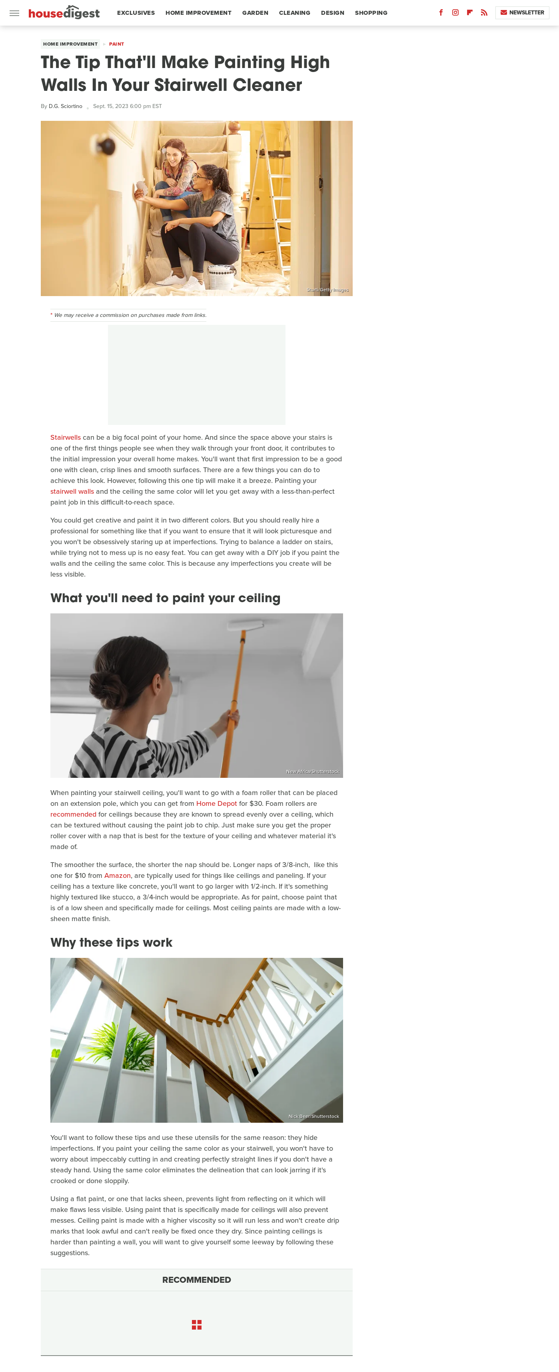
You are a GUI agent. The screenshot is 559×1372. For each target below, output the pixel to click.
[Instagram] (455, 14)
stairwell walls (72, 491)
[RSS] (484, 14)
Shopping (371, 12)
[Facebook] (441, 14)
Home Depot (216, 803)
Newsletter (522, 12)
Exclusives (136, 12)
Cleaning (294, 12)
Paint (116, 44)
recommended (73, 814)
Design (332, 12)
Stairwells (65, 437)
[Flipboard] (470, 14)
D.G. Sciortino (65, 106)
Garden (255, 12)
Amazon (117, 875)
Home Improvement (199, 12)
